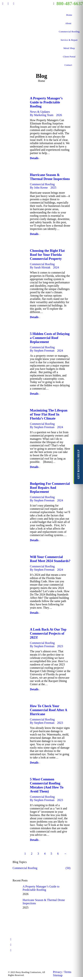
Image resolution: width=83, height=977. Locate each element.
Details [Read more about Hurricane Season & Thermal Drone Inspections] (34, 234)
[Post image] (16, 888)
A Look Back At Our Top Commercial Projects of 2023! (48, 633)
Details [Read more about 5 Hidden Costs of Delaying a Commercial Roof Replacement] (34, 393)
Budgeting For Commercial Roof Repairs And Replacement (50, 488)
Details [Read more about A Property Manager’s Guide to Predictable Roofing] (34, 158)
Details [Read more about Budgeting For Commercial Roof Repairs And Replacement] (34, 540)
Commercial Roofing (42, 184)
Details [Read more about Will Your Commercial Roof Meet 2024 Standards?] (34, 612)
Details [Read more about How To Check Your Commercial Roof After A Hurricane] (34, 762)
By (41, 115)
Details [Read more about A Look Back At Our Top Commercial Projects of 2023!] (34, 689)
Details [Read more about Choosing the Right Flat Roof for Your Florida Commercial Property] (34, 317)
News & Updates (40, 111)
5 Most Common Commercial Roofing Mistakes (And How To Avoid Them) (46, 785)
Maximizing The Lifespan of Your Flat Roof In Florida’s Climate (48, 414)
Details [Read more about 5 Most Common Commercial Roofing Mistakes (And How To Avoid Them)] (34, 839)
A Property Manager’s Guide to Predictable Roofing (46, 102)
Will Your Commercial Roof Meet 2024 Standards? (50, 559)
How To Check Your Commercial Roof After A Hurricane (48, 710)
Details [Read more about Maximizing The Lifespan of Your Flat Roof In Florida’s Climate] (34, 466)
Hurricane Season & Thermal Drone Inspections (50, 177)
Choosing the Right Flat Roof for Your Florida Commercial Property (47, 255)
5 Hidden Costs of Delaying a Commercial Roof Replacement (50, 338)
